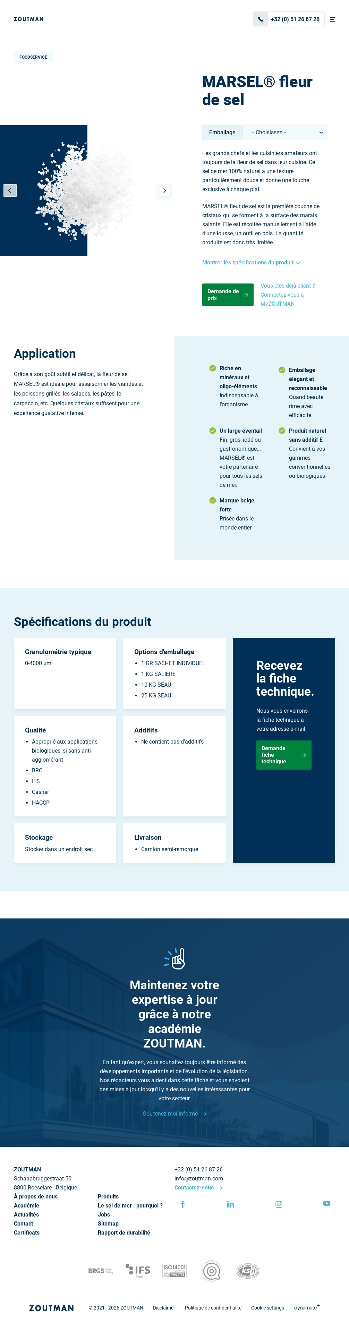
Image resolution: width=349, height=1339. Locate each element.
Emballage (222, 132)
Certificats (27, 1232)
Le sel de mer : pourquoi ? (130, 1205)
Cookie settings (267, 1308)
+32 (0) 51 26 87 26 (287, 19)
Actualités (26, 1214)
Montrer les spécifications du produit (251, 262)
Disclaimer (164, 1308)
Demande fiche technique (284, 755)
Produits (108, 1196)
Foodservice (33, 57)
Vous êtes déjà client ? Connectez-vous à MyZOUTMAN (288, 294)
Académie (26, 1205)
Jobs (104, 1214)
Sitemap (108, 1223)
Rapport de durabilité (124, 1232)
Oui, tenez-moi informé (171, 1113)
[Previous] (10, 190)
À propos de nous (36, 1196)
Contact (23, 1223)
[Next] (164, 190)
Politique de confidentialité (213, 1308)
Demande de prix (227, 294)
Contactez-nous (194, 1187)
